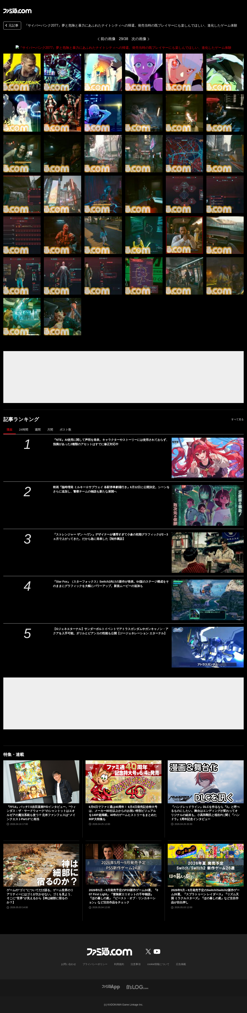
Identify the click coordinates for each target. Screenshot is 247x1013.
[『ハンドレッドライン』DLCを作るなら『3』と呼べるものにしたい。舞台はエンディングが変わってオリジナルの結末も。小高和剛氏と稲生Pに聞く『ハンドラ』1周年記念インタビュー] (206, 781)
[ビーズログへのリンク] (137, 986)
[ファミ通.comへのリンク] (17, 10)
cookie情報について (158, 964)
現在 (9, 429)
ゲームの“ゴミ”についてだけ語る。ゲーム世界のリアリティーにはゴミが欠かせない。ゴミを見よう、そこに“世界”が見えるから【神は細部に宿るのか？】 (40, 896)
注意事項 (136, 964)
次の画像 (138, 39)
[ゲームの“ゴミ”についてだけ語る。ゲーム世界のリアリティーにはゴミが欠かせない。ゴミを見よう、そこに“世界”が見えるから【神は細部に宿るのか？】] (41, 865)
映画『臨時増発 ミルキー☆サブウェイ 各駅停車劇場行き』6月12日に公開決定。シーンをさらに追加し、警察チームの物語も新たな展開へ (111, 489)
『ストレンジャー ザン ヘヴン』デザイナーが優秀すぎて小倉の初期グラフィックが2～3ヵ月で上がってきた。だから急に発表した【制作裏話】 (110, 536)
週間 (38, 429)
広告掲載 (181, 964)
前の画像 (108, 39)
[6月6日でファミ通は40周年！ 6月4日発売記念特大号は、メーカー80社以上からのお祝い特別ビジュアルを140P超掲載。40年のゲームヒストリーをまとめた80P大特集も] (123, 781)
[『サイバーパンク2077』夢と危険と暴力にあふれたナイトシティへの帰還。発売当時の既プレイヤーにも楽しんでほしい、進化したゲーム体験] (22, 72)
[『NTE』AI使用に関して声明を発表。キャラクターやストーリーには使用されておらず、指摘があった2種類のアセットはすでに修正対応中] (208, 457)
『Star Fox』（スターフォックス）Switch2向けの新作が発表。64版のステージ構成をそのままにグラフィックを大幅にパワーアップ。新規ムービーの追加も (111, 584)
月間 (50, 429)
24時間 (23, 429)
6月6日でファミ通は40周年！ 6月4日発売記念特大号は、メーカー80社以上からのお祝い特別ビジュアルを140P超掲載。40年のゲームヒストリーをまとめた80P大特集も (123, 813)
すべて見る (237, 419)
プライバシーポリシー (95, 964)
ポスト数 (65, 429)
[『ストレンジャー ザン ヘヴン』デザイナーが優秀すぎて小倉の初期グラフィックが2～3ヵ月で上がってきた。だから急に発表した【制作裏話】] (208, 552)
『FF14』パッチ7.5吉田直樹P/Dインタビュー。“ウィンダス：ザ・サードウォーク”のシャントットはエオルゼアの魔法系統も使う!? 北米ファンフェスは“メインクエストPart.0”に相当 (41, 813)
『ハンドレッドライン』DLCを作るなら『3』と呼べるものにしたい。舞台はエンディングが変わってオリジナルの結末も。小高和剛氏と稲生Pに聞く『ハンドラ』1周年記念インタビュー (205, 813)
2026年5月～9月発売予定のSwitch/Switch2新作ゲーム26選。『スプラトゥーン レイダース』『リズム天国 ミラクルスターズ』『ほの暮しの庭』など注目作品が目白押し (205, 896)
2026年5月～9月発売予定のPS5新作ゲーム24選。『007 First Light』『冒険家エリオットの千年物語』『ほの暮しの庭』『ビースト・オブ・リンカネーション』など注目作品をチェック (123, 896)
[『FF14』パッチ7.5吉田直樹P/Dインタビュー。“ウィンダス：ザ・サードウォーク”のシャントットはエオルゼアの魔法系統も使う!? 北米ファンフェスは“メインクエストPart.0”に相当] (41, 781)
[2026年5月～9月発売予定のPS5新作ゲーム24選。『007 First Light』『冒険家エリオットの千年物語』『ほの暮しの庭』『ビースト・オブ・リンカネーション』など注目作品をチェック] (123, 865)
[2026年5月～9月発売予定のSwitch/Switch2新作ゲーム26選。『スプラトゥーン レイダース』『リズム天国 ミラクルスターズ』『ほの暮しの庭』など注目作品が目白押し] (206, 865)
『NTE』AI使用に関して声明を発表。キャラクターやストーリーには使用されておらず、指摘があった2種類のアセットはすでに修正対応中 (111, 442)
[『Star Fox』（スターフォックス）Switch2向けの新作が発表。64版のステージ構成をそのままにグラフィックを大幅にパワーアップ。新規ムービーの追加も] (208, 599)
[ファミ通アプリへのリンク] (111, 986)
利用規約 (119, 964)
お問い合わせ (68, 964)
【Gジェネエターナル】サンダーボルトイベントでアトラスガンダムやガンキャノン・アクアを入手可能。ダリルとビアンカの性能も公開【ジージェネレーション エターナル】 (110, 631)
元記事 (11, 26)
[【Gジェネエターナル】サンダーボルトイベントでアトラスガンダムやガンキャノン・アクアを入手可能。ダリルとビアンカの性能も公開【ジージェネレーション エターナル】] (208, 647)
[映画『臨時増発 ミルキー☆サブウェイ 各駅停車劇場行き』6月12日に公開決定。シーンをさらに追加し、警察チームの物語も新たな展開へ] (208, 505)
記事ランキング (21, 419)
